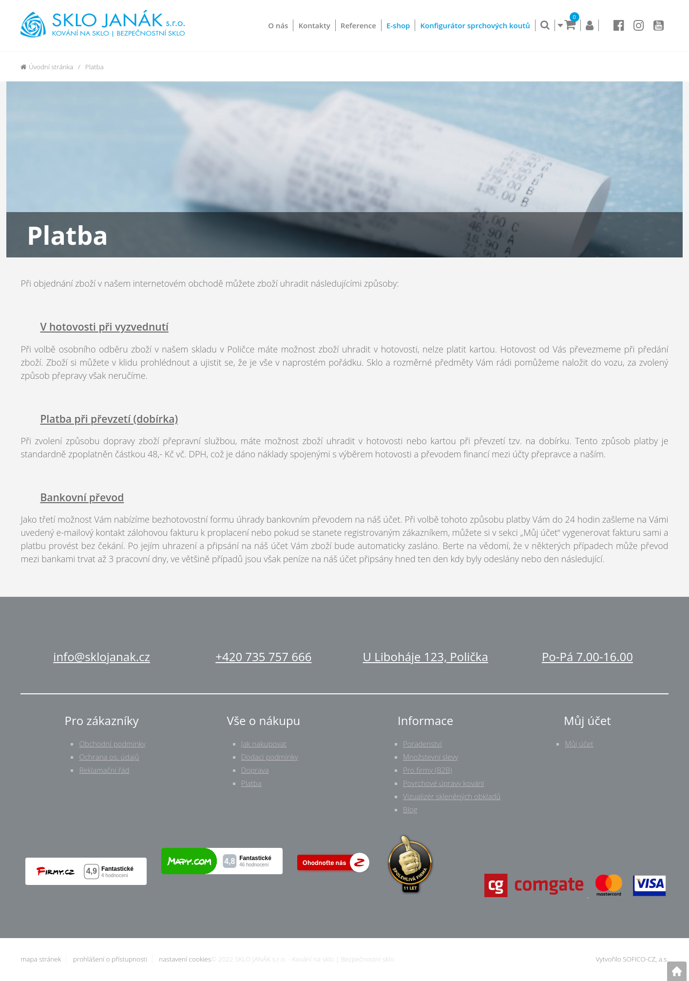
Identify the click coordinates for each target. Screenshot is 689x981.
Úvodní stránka (46, 66)
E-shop (398, 25)
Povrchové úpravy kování (443, 783)
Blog (410, 809)
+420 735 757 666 (263, 656)
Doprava (255, 770)
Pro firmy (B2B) (427, 770)
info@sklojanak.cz (101, 656)
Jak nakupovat (264, 743)
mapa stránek (40, 959)
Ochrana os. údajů (109, 757)
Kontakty (314, 25)
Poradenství (422, 743)
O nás (278, 25)
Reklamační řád (104, 770)
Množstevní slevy (430, 757)
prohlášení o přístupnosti (110, 959)
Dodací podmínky (269, 757)
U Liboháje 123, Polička (425, 656)
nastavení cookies (185, 959)
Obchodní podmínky (112, 743)
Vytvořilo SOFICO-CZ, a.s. (632, 959)
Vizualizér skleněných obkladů (451, 796)
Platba (251, 783)
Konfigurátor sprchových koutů (475, 25)
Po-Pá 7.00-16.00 (587, 656)
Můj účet (579, 743)
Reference (358, 25)
